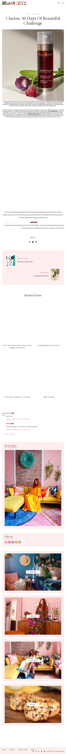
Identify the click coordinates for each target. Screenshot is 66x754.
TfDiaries (52, 751)
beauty (28, 14)
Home (4, 750)
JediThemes (61, 751)
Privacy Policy (23, 750)
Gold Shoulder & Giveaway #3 (49, 345)
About (33, 750)
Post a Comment (9, 434)
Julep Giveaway (49, 397)
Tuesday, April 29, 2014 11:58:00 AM (18, 429)
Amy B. (8, 413)
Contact (12, 750)
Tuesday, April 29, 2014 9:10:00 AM (17, 419)
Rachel (8, 423)
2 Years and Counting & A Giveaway (17, 397)
